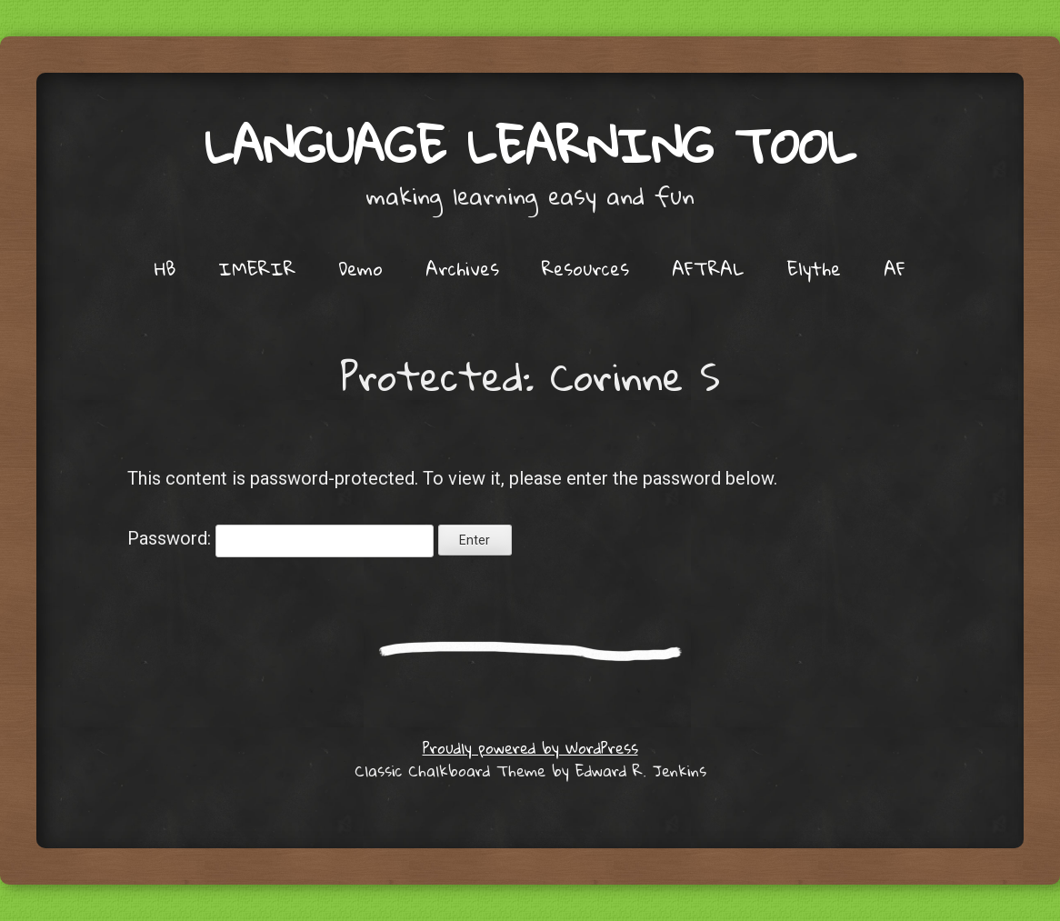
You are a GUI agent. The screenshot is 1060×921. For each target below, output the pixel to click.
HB (165, 268)
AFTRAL (708, 268)
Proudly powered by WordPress (530, 748)
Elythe (814, 268)
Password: (280, 538)
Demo (360, 268)
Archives (462, 268)
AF (894, 268)
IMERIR (256, 268)
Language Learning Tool (530, 145)
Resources (585, 268)
